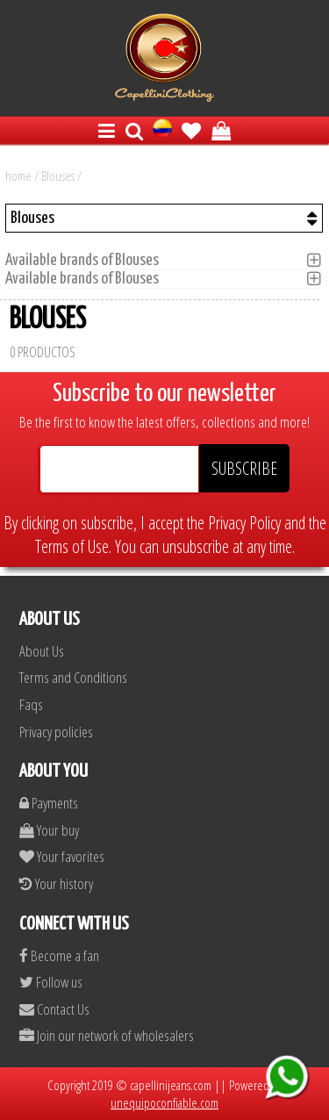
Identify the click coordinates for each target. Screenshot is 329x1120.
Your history (56, 883)
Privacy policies (56, 732)
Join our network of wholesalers (106, 1035)
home (18, 175)
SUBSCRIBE (244, 468)
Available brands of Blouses (87, 260)
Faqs (31, 704)
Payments (48, 803)
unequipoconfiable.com (164, 1102)
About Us (41, 651)
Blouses (58, 175)
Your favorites (61, 856)
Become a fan (59, 955)
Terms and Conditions (73, 677)
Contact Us (54, 1009)
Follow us (50, 982)
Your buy (49, 830)
